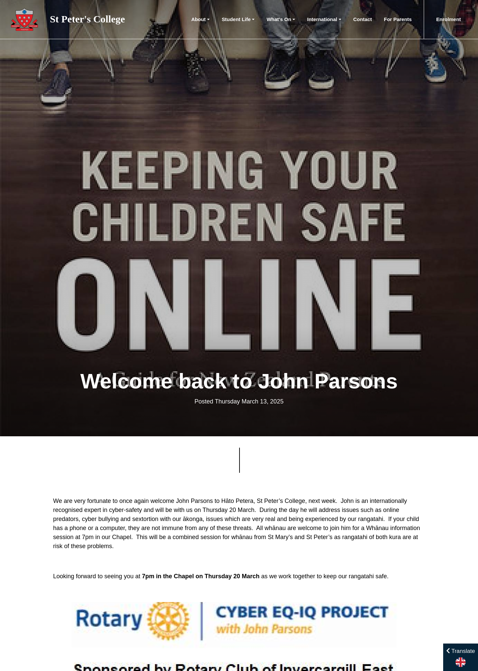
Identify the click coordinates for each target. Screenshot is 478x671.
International (322, 19)
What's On (279, 19)
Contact (362, 19)
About (198, 19)
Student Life (236, 19)
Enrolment (448, 19)
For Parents (398, 19)
